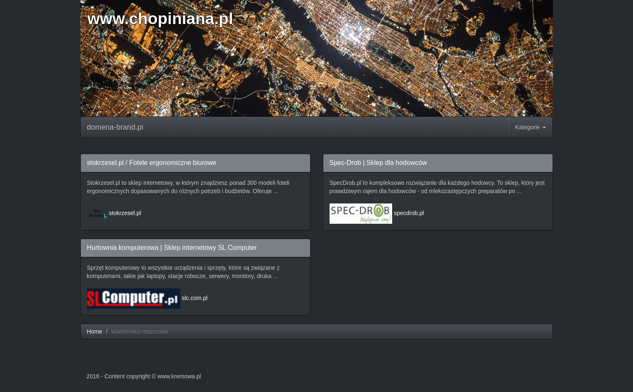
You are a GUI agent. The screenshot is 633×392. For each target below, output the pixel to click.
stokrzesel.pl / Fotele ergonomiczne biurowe (151, 162)
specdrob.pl (409, 213)
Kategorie (530, 127)
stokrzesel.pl (125, 213)
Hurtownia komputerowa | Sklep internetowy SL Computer (172, 247)
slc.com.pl (194, 298)
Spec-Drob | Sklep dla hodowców (378, 162)
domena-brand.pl (115, 127)
